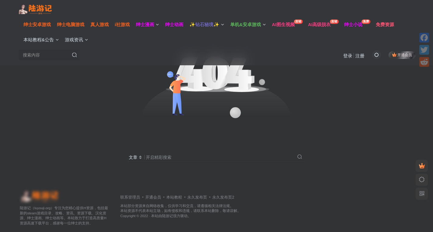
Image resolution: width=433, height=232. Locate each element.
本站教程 (174, 197)
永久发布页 (197, 197)
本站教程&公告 (42, 40)
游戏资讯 (77, 40)
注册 (358, 56)
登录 (346, 56)
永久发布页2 (223, 197)
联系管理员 (130, 197)
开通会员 (401, 55)
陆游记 (167, 216)
